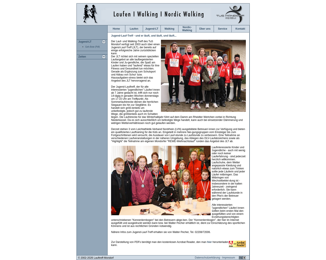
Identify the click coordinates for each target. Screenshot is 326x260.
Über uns (204, 28)
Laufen (134, 28)
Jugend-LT (84, 41)
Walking (170, 28)
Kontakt (240, 28)
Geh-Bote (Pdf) (92, 47)
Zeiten (82, 56)
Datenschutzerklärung (207, 257)
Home (116, 28)
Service (222, 28)
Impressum (228, 257)
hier (209, 242)
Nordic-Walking (187, 29)
